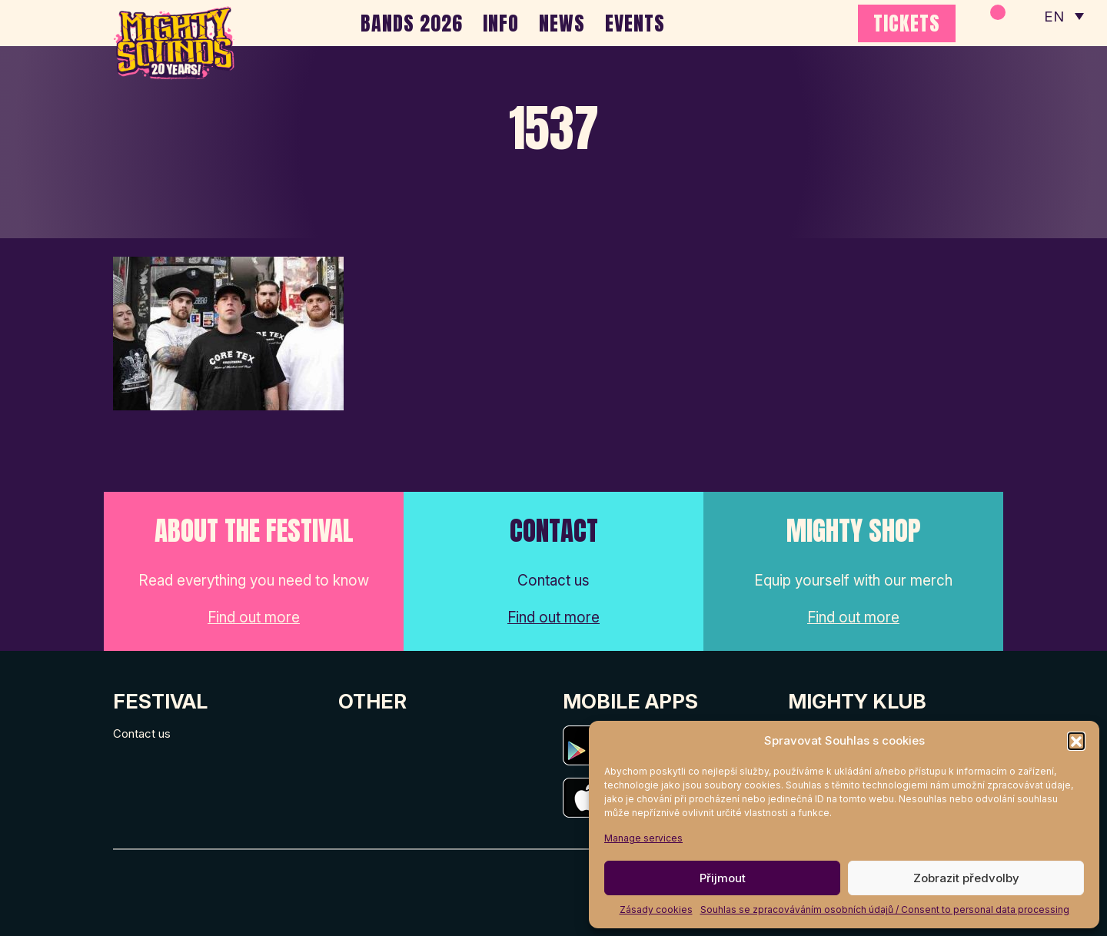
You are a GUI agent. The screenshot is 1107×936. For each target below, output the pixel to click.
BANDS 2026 (412, 23)
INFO (501, 23)
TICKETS (906, 23)
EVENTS (635, 23)
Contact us (142, 733)
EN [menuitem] (1053, 16)
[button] (1076, 740)
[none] (1063, 15)
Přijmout (723, 878)
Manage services (643, 838)
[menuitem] (1063, 15)
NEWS (562, 23)
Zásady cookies (656, 909)
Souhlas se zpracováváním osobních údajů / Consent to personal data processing (884, 909)
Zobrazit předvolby (966, 878)
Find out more (254, 617)
